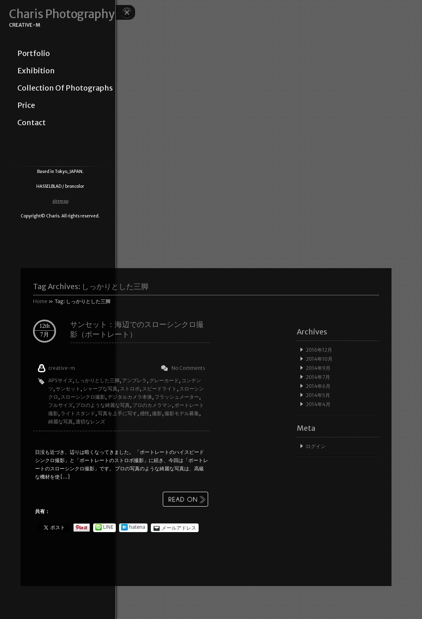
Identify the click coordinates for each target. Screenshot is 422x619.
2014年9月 (318, 368)
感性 (145, 413)
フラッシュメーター (177, 397)
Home (40, 301)
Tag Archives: (90, 286)
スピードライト (159, 388)
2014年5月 (318, 395)
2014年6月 (318, 386)
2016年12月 (319, 350)
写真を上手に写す (117, 413)
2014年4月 (318, 404)
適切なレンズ (90, 421)
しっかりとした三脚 (97, 380)
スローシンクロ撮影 (83, 397)
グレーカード (164, 380)
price (26, 105)
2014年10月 (319, 359)
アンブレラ (134, 380)
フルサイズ (60, 405)
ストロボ (130, 388)
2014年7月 (318, 377)
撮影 (157, 413)
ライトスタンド (78, 413)
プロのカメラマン (152, 405)
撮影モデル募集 (181, 413)
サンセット (68, 388)
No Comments (188, 368)
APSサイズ (60, 380)
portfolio (33, 53)
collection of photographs (65, 88)
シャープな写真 (100, 388)
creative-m (61, 368)
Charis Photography (62, 14)
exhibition (36, 70)
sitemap (60, 201)
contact (31, 122)
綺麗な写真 (60, 421)
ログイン (316, 446)
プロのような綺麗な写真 (102, 405)
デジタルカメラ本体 (130, 397)
